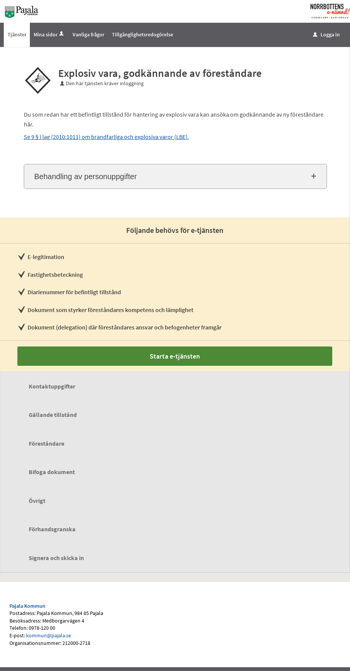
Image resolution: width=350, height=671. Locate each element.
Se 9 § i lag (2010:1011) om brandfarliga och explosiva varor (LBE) (105, 136)
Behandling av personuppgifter (85, 176)
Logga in (326, 34)
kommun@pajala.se (48, 635)
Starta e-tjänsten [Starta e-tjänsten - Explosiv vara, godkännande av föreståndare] (175, 356)
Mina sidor (49, 34)
